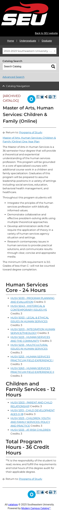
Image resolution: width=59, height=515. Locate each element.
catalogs (13, 504)
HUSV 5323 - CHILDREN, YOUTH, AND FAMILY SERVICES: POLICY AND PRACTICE (31, 422)
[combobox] (29, 51)
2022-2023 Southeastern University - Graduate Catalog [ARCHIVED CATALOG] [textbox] (30, 51)
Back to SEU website (46, 33)
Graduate (47, 40)
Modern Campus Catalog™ (36, 508)
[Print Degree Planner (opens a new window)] (38, 97)
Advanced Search (13, 76)
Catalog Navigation (18, 86)
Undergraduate (28, 40)
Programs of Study (30, 132)
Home (10, 40)
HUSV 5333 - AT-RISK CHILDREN (31, 429)
